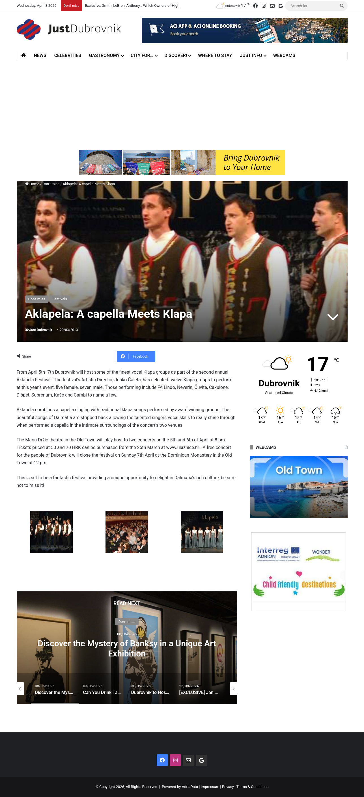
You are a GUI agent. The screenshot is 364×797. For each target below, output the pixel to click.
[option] (127, 647)
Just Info (251, 55)
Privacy (228, 787)
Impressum (210, 787)
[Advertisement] (182, 104)
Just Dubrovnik (40, 330)
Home (32, 184)
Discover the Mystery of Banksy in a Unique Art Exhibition (127, 648)
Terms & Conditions (252, 787)
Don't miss (50, 184)
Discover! (175, 55)
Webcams (284, 55)
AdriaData (190, 787)
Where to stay (215, 55)
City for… (142, 55)
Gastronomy (104, 55)
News (40, 55)
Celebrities (67, 55)
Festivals (60, 299)
